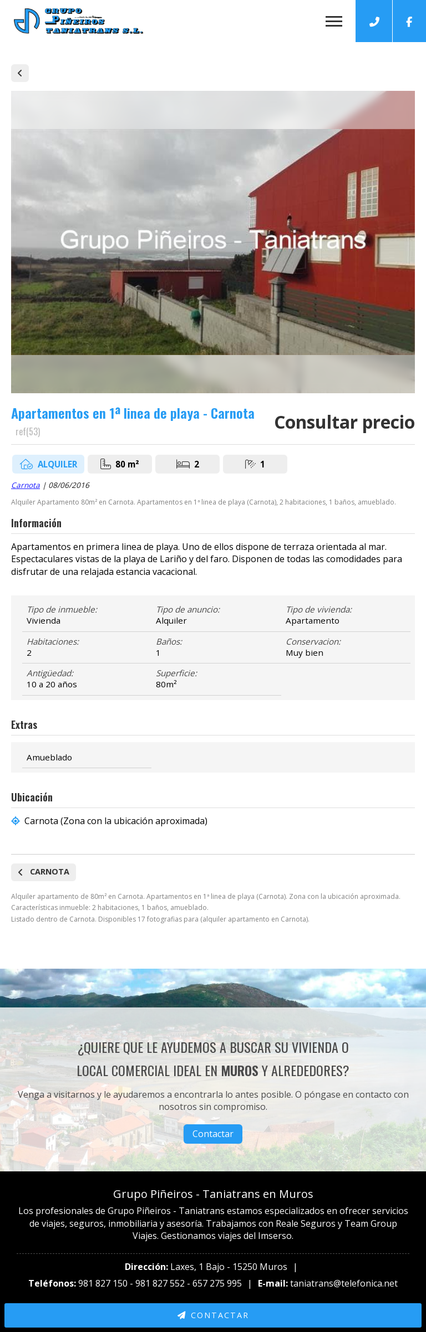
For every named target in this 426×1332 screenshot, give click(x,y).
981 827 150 (103, 1283)
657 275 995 (217, 1283)
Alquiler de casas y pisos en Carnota (20, 73)
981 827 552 (160, 1283)
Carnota (25, 485)
